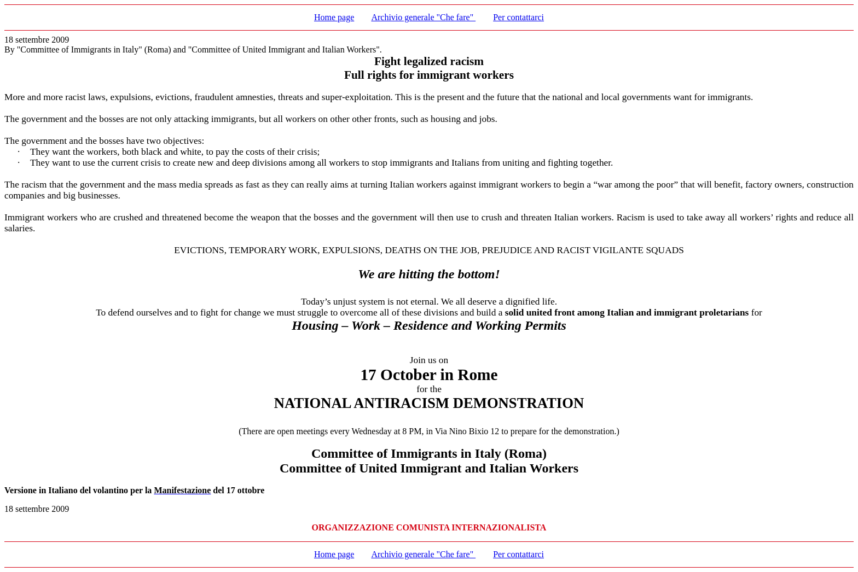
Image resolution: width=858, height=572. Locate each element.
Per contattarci (518, 17)
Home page (334, 17)
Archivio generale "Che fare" (423, 17)
